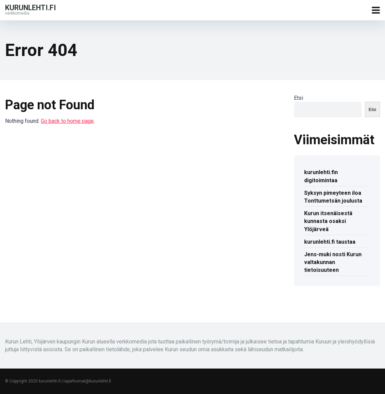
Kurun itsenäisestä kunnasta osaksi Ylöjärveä (328, 221)
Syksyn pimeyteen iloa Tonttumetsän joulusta (333, 197)
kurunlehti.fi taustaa (329, 242)
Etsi (298, 98)
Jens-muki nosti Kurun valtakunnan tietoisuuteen (333, 262)
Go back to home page (67, 121)
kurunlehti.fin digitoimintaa (321, 176)
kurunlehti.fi (30, 7)
